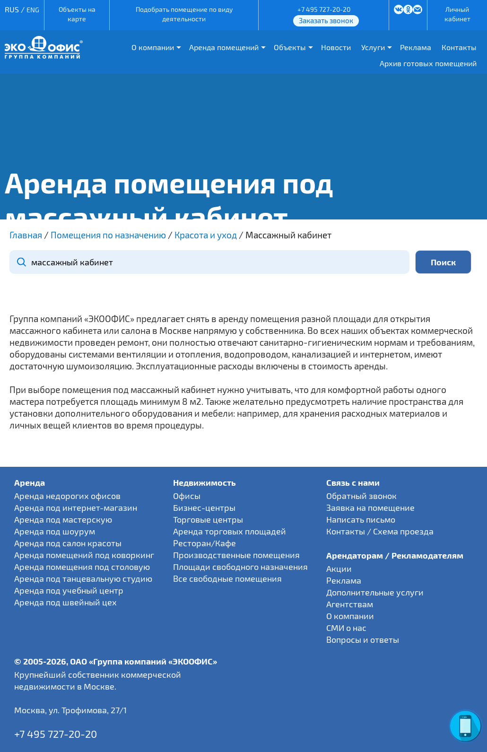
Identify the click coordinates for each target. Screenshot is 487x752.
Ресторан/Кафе (204, 543)
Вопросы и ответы (362, 639)
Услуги (373, 47)
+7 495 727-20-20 (323, 9)
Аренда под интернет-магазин (75, 507)
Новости (336, 47)
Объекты (290, 47)
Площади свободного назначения (240, 566)
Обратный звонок (361, 495)
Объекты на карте (77, 14)
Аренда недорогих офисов (67, 495)
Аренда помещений (224, 47)
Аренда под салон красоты (68, 543)
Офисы (186, 495)
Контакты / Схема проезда (380, 531)
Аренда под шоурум (54, 531)
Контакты (459, 47)
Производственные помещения (236, 555)
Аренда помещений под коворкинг (84, 555)
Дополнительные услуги (375, 592)
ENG (32, 10)
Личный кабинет (457, 14)
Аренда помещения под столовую (82, 566)
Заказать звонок (326, 20)
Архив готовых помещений (428, 63)
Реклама (415, 47)
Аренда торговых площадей (229, 531)
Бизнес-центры (204, 507)
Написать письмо (360, 519)
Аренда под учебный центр (68, 590)
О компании (152, 47)
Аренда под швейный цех (65, 602)
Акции (339, 568)
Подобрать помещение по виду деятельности (184, 14)
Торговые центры (208, 519)
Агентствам (349, 604)
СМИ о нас (346, 627)
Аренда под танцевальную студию (83, 578)
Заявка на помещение (370, 507)
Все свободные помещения (227, 578)
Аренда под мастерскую (63, 519)
